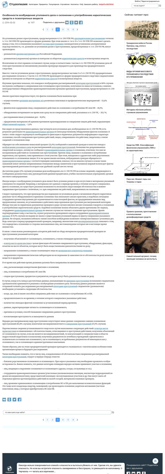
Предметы (43, 4)
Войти (137, 1)
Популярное (54, 4)
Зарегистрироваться (150, 1)
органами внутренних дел (31, 100)
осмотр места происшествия (17, 243)
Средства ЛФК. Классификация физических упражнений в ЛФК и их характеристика (140, 148)
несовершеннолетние (88, 221)
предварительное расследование (89, 38)
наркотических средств (73, 58)
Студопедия (15, 4)
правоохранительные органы (59, 150)
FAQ (81, 4)
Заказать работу (91, 4)
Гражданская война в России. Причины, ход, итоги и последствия (139, 46)
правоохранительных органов (40, 132)
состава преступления (53, 44)
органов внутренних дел (27, 54)
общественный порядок (13, 124)
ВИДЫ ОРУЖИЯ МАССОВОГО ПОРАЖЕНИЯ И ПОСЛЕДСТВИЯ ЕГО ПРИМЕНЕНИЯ (139, 74)
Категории (33, 4)
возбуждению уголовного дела (16, 147)
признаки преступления (77, 281)
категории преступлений (87, 83)
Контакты (75, 4)
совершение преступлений (78, 324)
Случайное (65, 4)
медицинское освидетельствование (75, 251)
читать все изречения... (44, 471)
